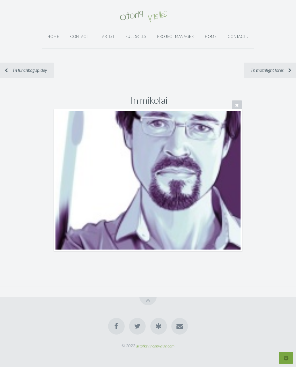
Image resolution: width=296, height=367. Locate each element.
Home (53, 36)
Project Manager (175, 36)
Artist (108, 36)
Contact (79, 36)
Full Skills (136, 36)
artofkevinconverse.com (155, 345)
